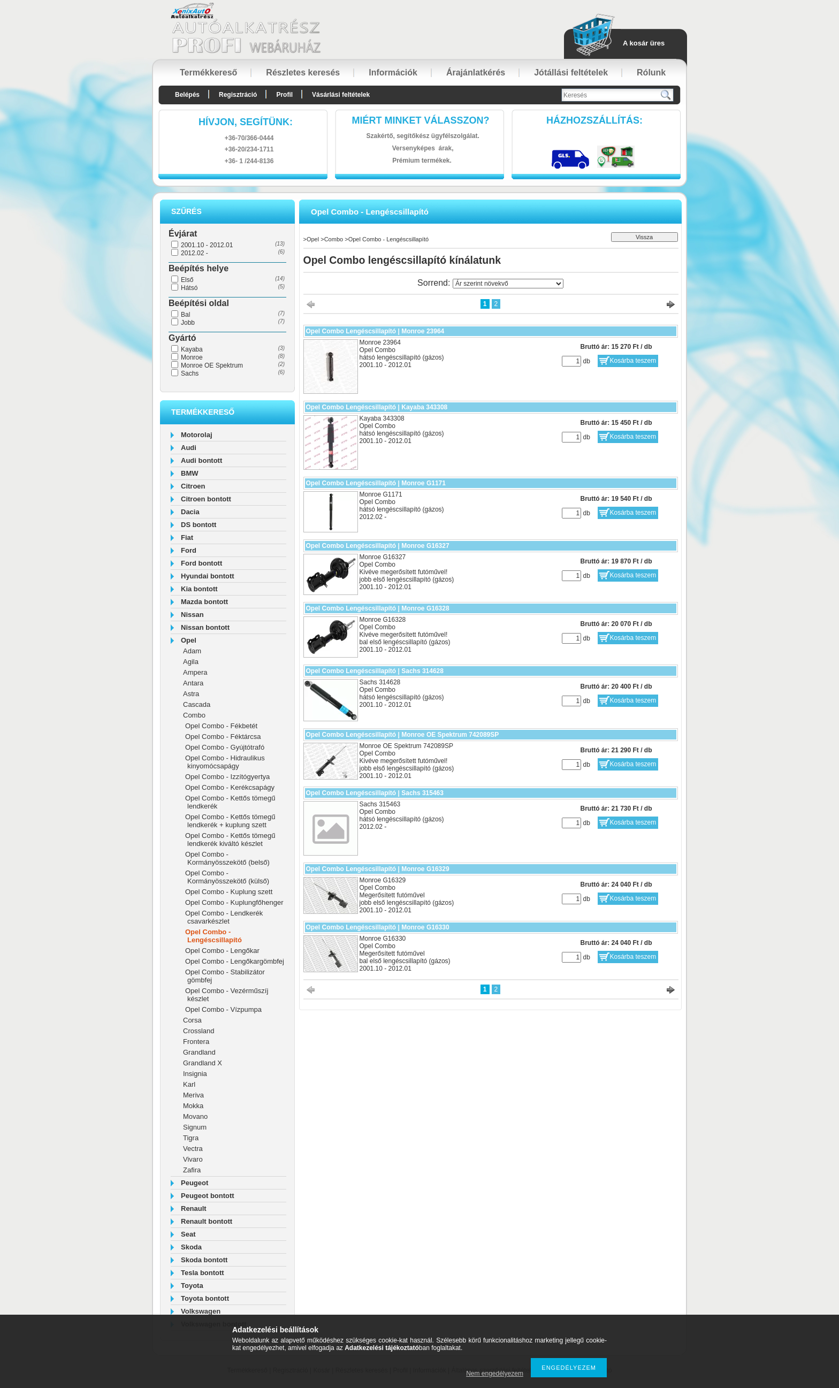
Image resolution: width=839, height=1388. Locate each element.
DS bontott (198, 525)
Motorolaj (196, 435)
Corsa (192, 1020)
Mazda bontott (204, 602)
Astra (191, 694)
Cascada (196, 704)
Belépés (187, 94)
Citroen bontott (206, 499)
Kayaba (192, 349)
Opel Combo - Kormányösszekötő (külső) (227, 877)
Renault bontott (206, 1221)
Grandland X (202, 1063)
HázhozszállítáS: (594, 120)
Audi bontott (201, 460)
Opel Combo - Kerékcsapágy (229, 787)
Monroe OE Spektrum (212, 365)
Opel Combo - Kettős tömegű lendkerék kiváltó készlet (230, 840)
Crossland (199, 1031)
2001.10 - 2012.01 (207, 245)
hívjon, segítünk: (246, 122)
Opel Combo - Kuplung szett (228, 892)
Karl (189, 1084)
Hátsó (189, 288)
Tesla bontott (202, 1273)
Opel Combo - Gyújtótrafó (224, 747)
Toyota (192, 1286)
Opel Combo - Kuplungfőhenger (234, 902)
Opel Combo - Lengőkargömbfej (234, 961)
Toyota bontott (205, 1298)
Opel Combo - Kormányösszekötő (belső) (227, 858)
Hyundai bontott (207, 576)
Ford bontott (201, 563)
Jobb (188, 322)
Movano (195, 1116)
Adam (192, 651)
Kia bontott (199, 589)
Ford (188, 550)
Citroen (193, 486)
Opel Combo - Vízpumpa (223, 1009)
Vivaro (193, 1159)
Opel (188, 640)
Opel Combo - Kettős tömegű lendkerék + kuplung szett (230, 821)
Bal (185, 314)
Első (187, 280)
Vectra (193, 1149)
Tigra (191, 1138)
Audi (188, 448)
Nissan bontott (205, 627)
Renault (194, 1208)
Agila (191, 662)
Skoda (191, 1247)
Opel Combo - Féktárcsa (223, 737)
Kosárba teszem (633, 360)
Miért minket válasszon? (421, 120)
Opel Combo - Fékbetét (221, 726)
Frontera (196, 1042)
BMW (190, 473)
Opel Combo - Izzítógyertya (227, 777)
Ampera (195, 672)
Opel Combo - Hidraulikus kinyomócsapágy (225, 762)
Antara (193, 683)
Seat (188, 1234)
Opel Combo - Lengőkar (222, 951)
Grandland (199, 1052)
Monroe (192, 357)
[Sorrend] (508, 283)
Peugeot (194, 1183)
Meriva (193, 1095)
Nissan (192, 615)
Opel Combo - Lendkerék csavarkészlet (224, 917)
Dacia (190, 512)
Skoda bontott (204, 1260)
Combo (194, 715)
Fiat (187, 537)
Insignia (195, 1074)
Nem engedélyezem (494, 1373)
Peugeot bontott (207, 1196)
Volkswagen (200, 1311)
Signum (195, 1127)
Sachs (190, 373)
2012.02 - (194, 253)
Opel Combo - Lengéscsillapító (213, 936)
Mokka (193, 1106)
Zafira (192, 1170)
